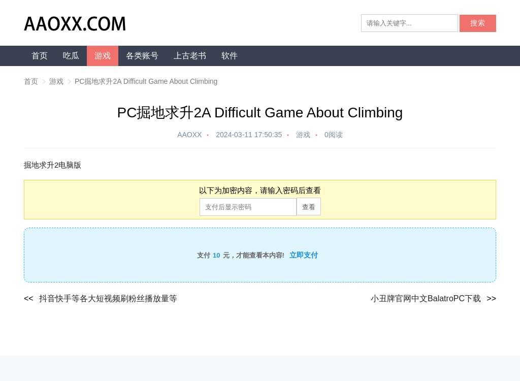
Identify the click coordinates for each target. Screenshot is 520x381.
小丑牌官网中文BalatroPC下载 (426, 298)
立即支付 (303, 255)
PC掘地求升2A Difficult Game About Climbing (146, 81)
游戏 (102, 55)
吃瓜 (71, 55)
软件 (229, 55)
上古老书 (190, 55)
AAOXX (189, 135)
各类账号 (142, 55)
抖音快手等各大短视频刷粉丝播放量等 (108, 298)
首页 (39, 55)
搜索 (477, 23)
